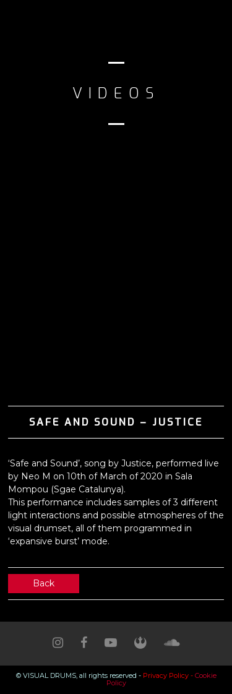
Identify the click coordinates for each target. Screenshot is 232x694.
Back (43, 583)
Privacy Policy (166, 675)
